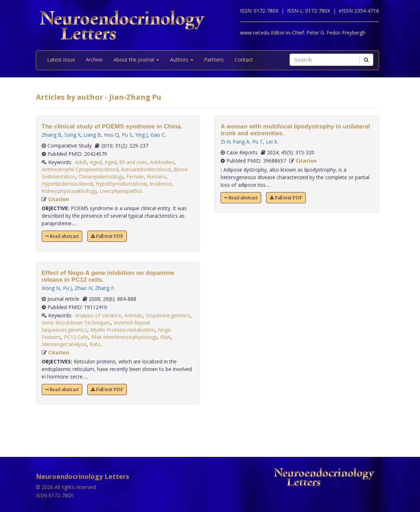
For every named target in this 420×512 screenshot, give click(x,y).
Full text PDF (107, 236)
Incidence (160, 183)
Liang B (92, 134)
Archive (94, 59)
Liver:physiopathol (121, 190)
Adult (81, 162)
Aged (96, 162)
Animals (133, 315)
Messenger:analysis (64, 344)
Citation (58, 199)
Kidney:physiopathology (69, 190)
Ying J (141, 134)
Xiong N (51, 288)
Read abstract (62, 236)
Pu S (127, 134)
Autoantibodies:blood (146, 169)
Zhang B (51, 134)
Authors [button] (181, 59)
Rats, (96, 344)
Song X (72, 134)
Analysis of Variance (98, 315)
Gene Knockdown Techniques (76, 322)
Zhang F (104, 288)
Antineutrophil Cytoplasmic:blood (80, 169)
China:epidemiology (101, 176)
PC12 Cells (76, 337)
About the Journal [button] (136, 59)
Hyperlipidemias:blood (67, 183)
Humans (156, 176)
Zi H (225, 141)
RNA (165, 337)
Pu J (67, 288)
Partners (214, 59)
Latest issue (61, 59)
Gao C (158, 134)
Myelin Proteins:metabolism (122, 329)
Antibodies (162, 162)
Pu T (257, 141)
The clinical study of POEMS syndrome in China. (112, 126)
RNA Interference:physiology (124, 337)
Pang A (241, 141)
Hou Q (111, 134)
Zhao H (83, 288)
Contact (244, 59)
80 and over (133, 162)
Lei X (271, 141)
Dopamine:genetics (168, 315)
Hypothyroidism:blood (121, 183)
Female (135, 176)
